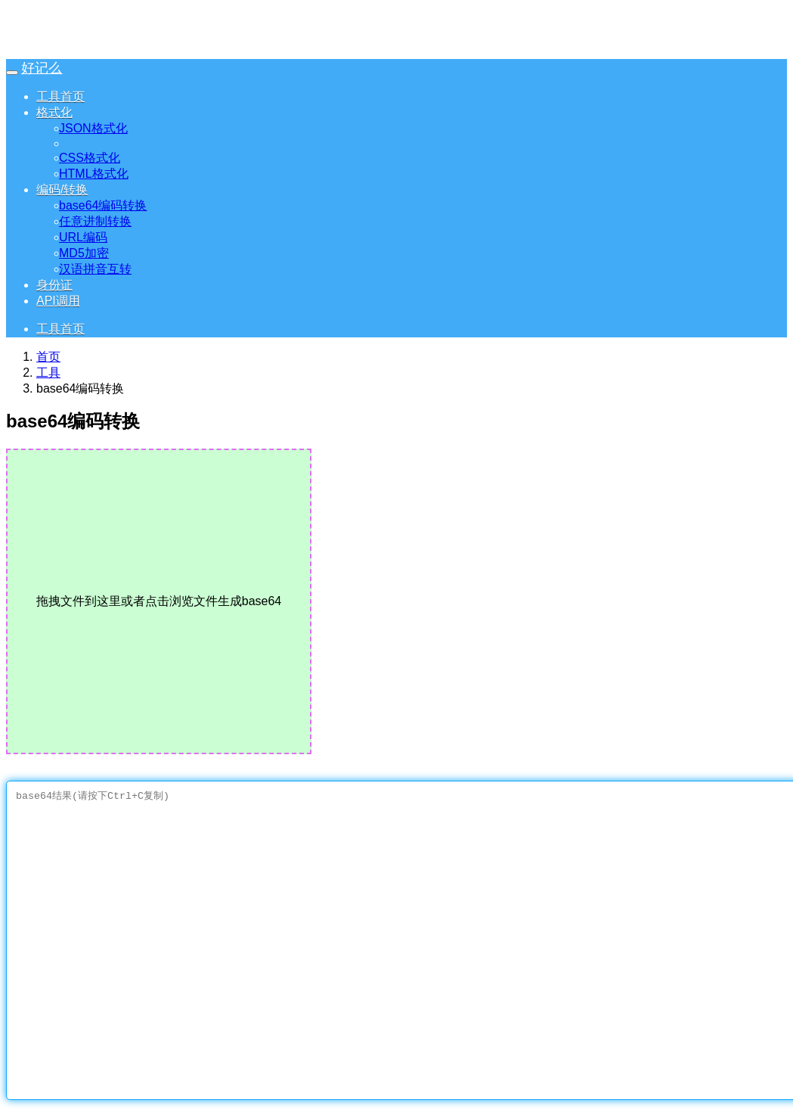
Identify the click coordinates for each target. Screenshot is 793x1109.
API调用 (58, 300)
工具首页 (60, 96)
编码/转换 (62, 189)
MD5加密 (88, 253)
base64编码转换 (107, 205)
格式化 (54, 112)
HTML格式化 (98, 173)
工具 (48, 372)
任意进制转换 (99, 221)
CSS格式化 (93, 157)
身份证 (54, 284)
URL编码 (87, 237)
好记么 (41, 68)
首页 (48, 356)
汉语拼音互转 (99, 268)
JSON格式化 (97, 128)
